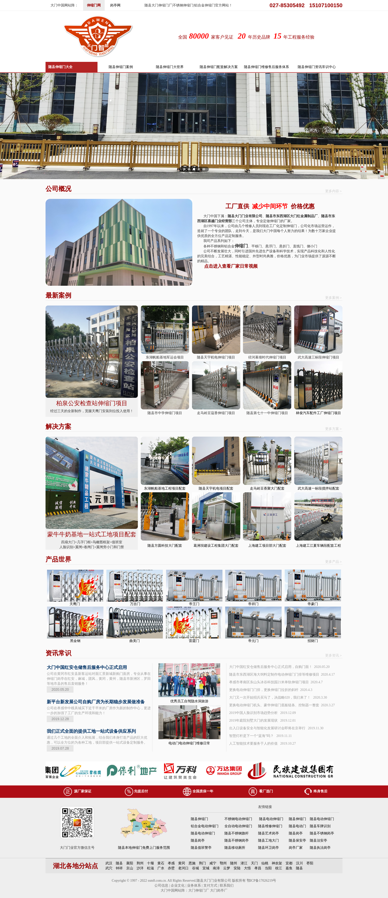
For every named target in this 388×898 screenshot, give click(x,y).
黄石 (160, 863)
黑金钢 (75, 641)
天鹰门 (75, 604)
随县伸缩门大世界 (170, 67)
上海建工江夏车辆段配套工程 (318, 545)
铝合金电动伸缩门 (204, 826)
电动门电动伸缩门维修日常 (189, 743)
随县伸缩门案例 (121, 67)
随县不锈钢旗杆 (236, 833)
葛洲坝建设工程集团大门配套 (216, 545)
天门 (254, 863)
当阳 (268, 868)
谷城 (195, 868)
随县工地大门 (268, 840)
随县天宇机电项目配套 (216, 488)
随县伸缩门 (199, 819)
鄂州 (223, 863)
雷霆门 (194, 641)
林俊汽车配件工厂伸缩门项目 (318, 413)
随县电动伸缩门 (271, 819)
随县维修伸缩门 (270, 826)
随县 (119, 863)
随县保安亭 (297, 840)
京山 (129, 868)
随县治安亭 (318, 840)
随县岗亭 (296, 833)
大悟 (247, 868)
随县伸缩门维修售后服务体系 (266, 67)
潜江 (244, 863)
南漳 (216, 868)
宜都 (289, 863)
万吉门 (134, 604)
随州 (233, 863)
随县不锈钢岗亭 (322, 833)
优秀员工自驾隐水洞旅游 (189, 701)
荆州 (140, 863)
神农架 (277, 863)
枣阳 (309, 863)
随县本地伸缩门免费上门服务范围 (144, 848)
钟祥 (119, 868)
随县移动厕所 (234, 848)
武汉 (108, 863)
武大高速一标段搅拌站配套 (318, 488)
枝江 (278, 868)
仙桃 (264, 863)
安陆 (237, 868)
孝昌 (257, 868)
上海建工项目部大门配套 (267, 545)
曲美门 (134, 641)
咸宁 (212, 863)
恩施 (192, 863)
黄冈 (181, 863)
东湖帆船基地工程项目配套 (165, 488)
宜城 (205, 868)
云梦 (226, 868)
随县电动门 (297, 826)
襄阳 (129, 863)
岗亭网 (115, 5)
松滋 (150, 868)
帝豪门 (313, 604)
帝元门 (253, 641)
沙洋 (140, 868)
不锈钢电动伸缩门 (238, 819)
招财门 (313, 641)
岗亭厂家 (296, 848)
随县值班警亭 (201, 848)
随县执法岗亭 (320, 848)
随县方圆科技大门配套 (164, 545)
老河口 (183, 868)
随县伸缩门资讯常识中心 (317, 67)
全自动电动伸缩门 (238, 826)
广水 (160, 868)
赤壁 (171, 868)
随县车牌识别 (320, 826)
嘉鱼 (289, 868)
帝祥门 (253, 604)
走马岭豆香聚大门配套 (267, 488)
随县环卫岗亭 (268, 848)
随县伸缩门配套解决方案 (219, 67)
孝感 (171, 863)
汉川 (299, 863)
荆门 (202, 863)
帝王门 (194, 604)
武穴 (108, 868)
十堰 (150, 863)
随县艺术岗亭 (268, 833)
